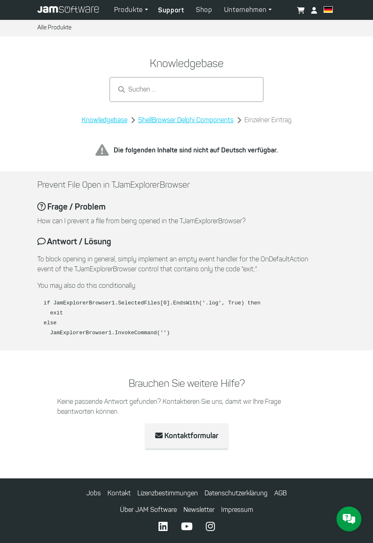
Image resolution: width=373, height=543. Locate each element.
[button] (328, 10)
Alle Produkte (54, 27)
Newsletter (199, 510)
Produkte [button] (129, 10)
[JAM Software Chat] (348, 519)
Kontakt (119, 493)
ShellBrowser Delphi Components (186, 120)
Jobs (93, 493)
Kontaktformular (186, 435)
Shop (204, 10)
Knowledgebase (104, 120)
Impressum (237, 510)
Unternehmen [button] (246, 10)
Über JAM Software (148, 510)
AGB (280, 493)
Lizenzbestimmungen (167, 493)
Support (171, 10)
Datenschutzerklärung (236, 493)
